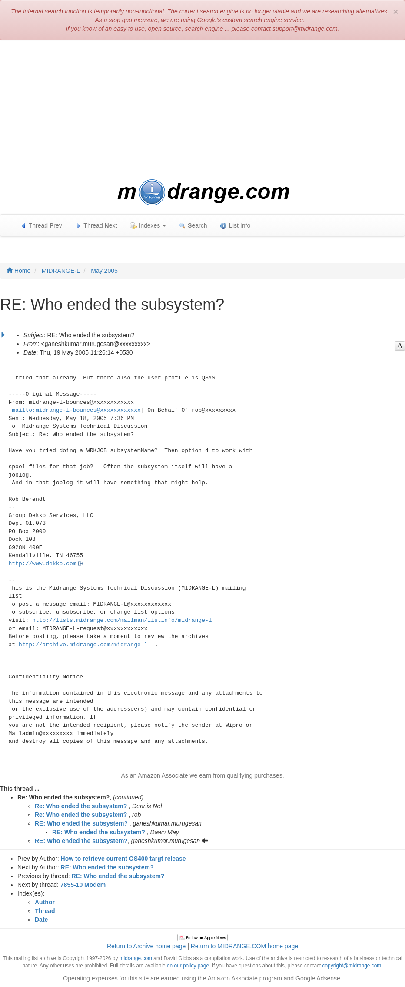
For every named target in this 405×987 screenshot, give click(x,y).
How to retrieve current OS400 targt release (123, 858)
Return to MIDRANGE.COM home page (244, 946)
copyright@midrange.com (352, 966)
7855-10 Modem (83, 884)
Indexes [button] (148, 225)
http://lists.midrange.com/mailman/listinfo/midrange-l (122, 620)
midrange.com (136, 958)
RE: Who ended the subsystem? (81, 823)
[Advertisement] (202, 110)
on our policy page (188, 966)
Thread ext (96, 225)
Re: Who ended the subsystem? (81, 805)
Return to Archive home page (146, 946)
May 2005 (104, 270)
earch (193, 225)
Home (18, 270)
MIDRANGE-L (61, 270)
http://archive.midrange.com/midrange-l (83, 644)
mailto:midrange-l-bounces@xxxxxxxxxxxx (76, 410)
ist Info (235, 225)
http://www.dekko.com (42, 564)
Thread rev (41, 225)
